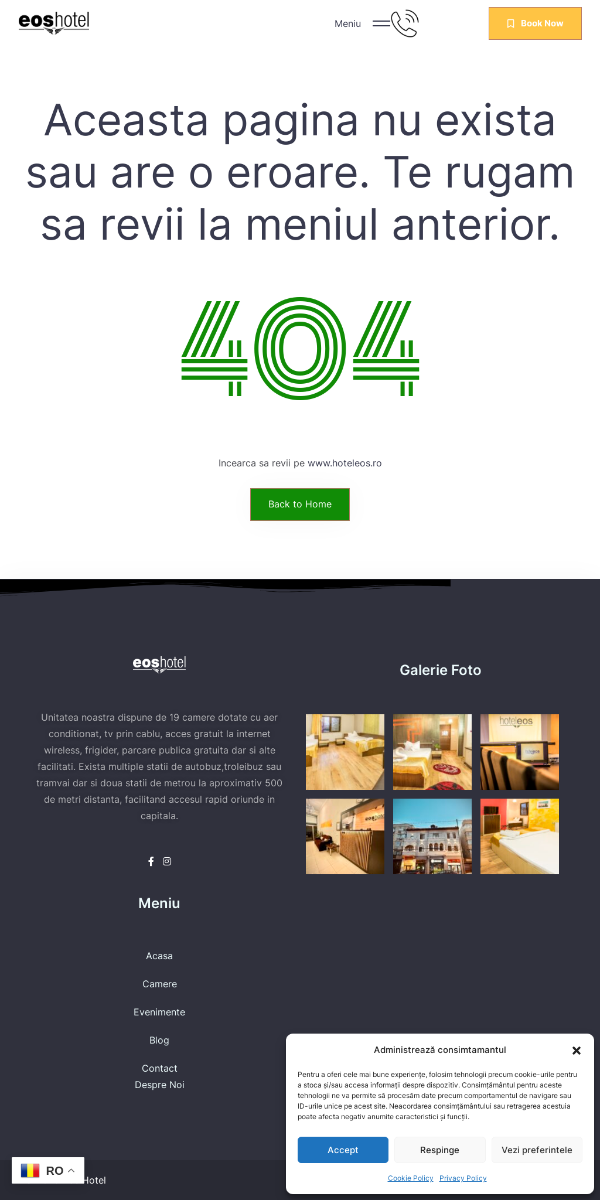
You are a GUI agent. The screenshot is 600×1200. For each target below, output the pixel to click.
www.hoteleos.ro (345, 463)
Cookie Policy (411, 1178)
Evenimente (159, 1012)
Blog (159, 1040)
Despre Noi (160, 1084)
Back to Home (300, 504)
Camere (159, 984)
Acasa (159, 956)
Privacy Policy (463, 1178)
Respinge (439, 1149)
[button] (576, 1050)
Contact (160, 1068)
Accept (343, 1149)
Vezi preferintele (537, 1149)
